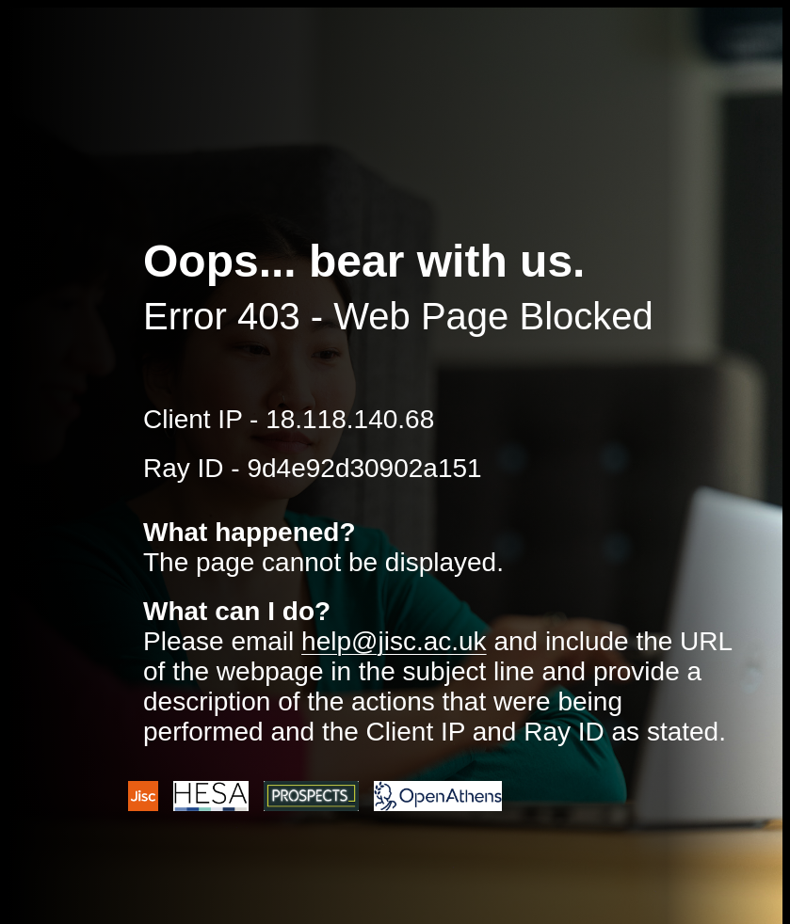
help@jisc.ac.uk (394, 641)
